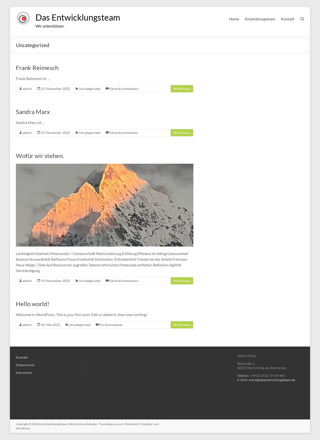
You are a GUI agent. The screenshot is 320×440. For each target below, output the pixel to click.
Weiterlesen (182, 89)
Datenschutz (25, 365)
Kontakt (287, 19)
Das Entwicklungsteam (78, 17)
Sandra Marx (33, 111)
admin (27, 89)
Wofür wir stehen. (40, 155)
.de (293, 380)
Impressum (24, 372)
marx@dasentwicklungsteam (270, 380)
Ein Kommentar (111, 325)
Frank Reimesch (37, 67)
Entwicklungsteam (260, 19)
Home (234, 19)
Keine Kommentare (123, 89)
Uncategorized (89, 89)
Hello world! (32, 304)
